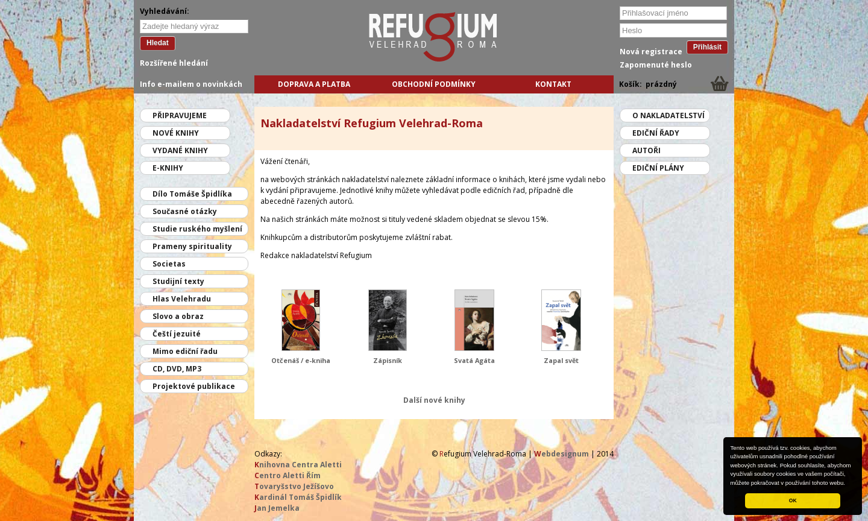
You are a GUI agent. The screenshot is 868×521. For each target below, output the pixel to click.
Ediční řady (655, 133)
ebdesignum (561, 454)
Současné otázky (185, 211)
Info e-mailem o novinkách (191, 84)
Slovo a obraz (178, 316)
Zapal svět (561, 360)
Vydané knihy (180, 150)
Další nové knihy (434, 400)
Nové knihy (176, 133)
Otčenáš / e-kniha (300, 360)
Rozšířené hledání (174, 63)
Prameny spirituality (192, 246)
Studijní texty (178, 281)
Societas (169, 264)
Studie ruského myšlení (197, 229)
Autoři (646, 150)
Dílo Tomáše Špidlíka (192, 194)
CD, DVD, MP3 (177, 369)
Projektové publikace (194, 386)
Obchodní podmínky (434, 84)
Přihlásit (707, 47)
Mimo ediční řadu (185, 351)
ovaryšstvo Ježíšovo (294, 486)
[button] (848, 483)
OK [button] (793, 500)
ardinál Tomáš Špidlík (298, 497)
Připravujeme (180, 115)
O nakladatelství (668, 115)
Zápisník (387, 360)
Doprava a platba (314, 84)
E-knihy (168, 168)
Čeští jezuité (177, 334)
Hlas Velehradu (182, 299)
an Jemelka (277, 508)
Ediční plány (658, 168)
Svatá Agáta (474, 360)
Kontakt (553, 84)
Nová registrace (651, 51)
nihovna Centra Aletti (298, 464)
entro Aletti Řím (287, 475)
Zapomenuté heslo (656, 65)
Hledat (157, 43)
